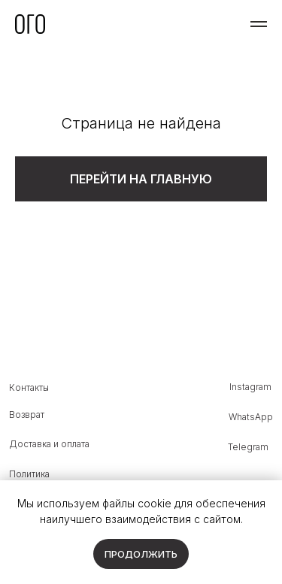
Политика (29, 474)
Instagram (250, 387)
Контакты (29, 388)
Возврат (26, 415)
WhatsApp (251, 417)
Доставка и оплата (49, 444)
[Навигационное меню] (258, 24)
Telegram (248, 447)
